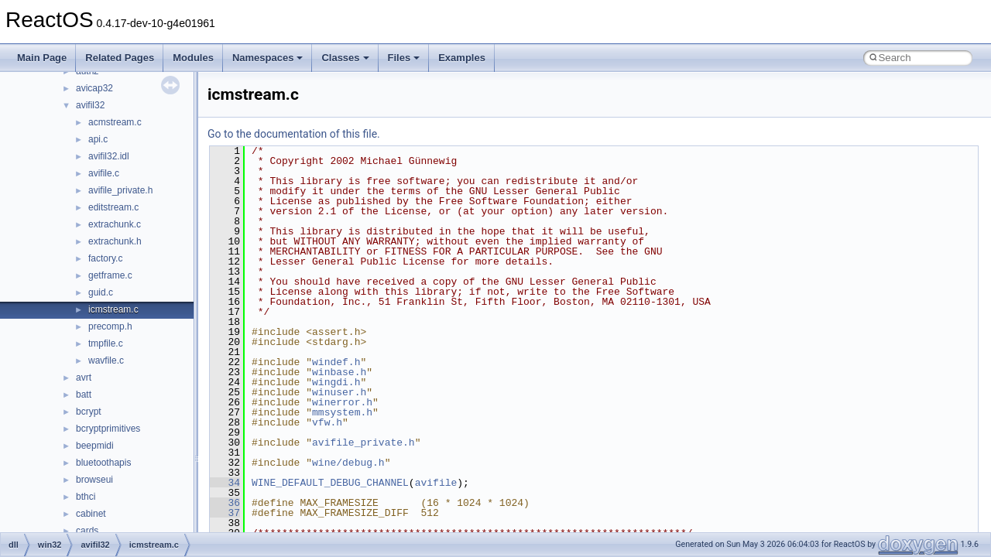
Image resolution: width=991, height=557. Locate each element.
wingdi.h (336, 382)
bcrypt (88, 411)
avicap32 (94, 88)
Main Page (42, 57)
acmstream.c (115, 122)
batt (83, 394)
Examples (461, 57)
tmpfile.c (105, 343)
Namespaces (267, 57)
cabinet (91, 513)
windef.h (336, 362)
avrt (83, 377)
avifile (436, 483)
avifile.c (103, 173)
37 (225, 513)
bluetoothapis (103, 462)
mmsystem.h (342, 412)
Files (404, 57)
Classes (345, 57)
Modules (193, 57)
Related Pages (119, 57)
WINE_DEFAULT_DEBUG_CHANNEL (330, 483)
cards (87, 530)
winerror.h (342, 402)
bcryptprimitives (108, 428)
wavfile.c (106, 360)
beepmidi (95, 445)
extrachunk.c (114, 224)
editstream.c (113, 207)
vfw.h (327, 422)
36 (225, 503)
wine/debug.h (348, 463)
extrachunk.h (115, 241)
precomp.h (110, 326)
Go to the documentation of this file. (293, 134)
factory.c (105, 258)
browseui (94, 479)
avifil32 (90, 105)
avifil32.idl (108, 156)
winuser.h (339, 392)
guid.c (100, 292)
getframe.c (110, 275)
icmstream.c (113, 309)
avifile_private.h (120, 190)
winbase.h (339, 372)
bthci (85, 496)
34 (225, 483)
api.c (98, 139)
